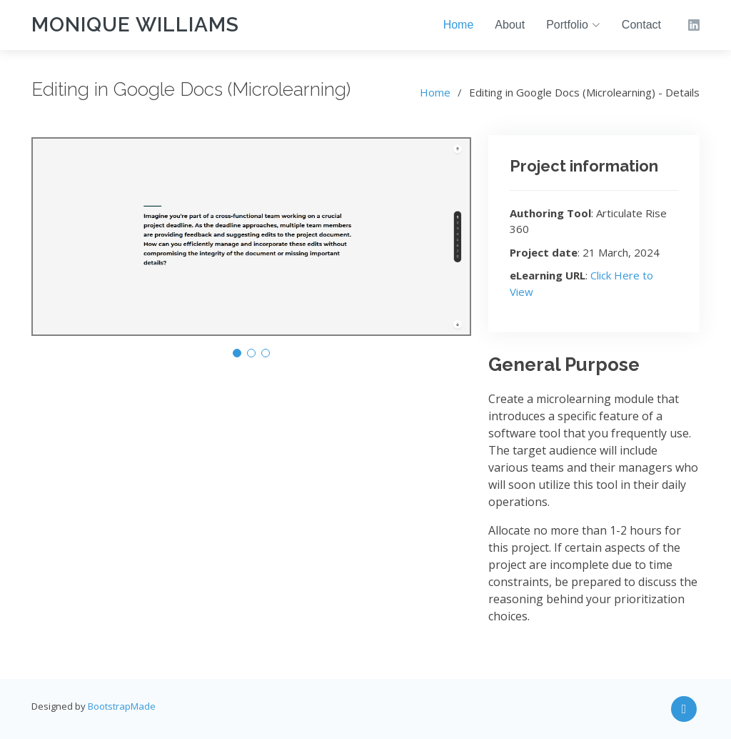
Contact (641, 25)
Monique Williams (135, 24)
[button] (237, 353)
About (510, 25)
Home (458, 25)
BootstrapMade (122, 706)
